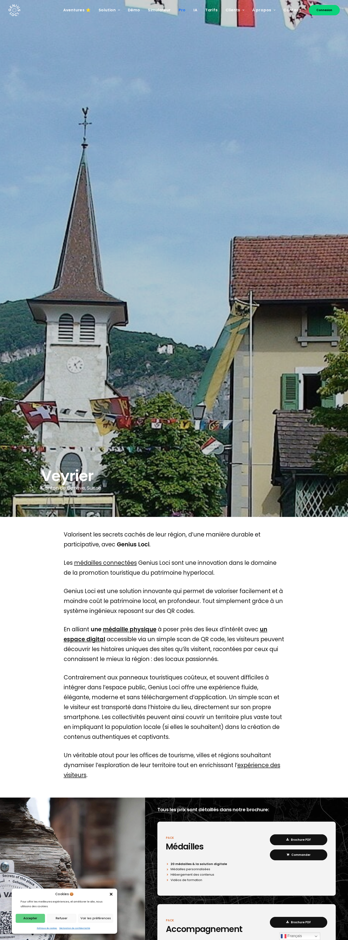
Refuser (61, 918)
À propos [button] (264, 10)
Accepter (30, 918)
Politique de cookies (47, 928)
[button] (111, 894)
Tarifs (211, 10)
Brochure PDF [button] (298, 840)
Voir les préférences (95, 918)
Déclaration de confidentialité (74, 928)
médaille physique (129, 629)
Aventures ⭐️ (77, 10)
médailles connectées (105, 563)
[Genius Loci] (14, 10)
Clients (235, 10)
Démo (134, 10)
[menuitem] (78, 10)
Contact (292, 10)
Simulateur (159, 10)
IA (195, 10)
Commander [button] (298, 855)
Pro (182, 10)
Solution (109, 10)
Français (291, 936)
